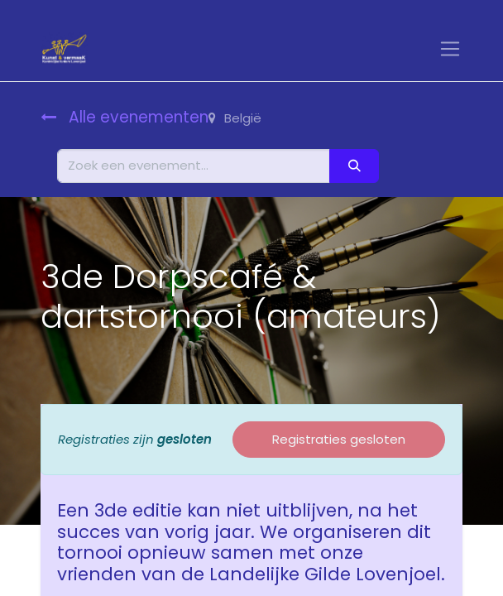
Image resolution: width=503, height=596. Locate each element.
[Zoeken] (354, 166)
